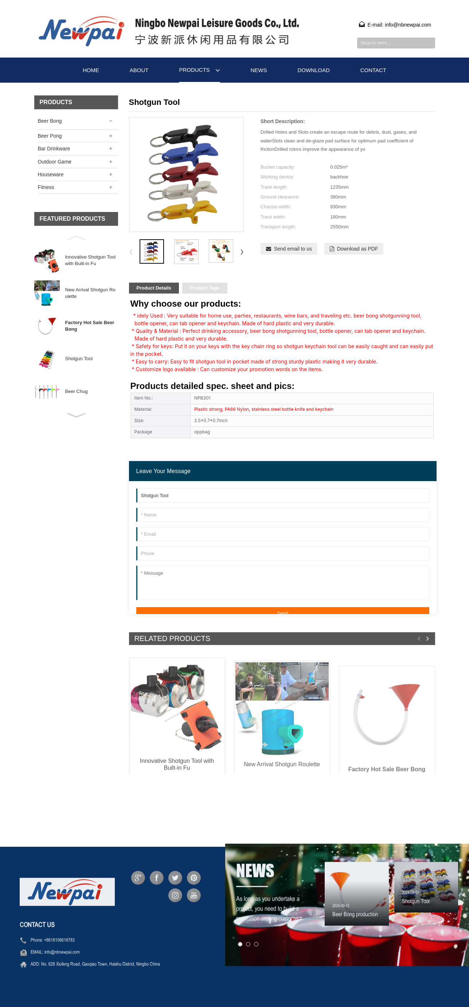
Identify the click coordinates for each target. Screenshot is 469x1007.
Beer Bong (50, 121)
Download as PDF (357, 249)
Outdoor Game (55, 162)
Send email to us (293, 249)
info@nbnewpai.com (62, 970)
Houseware (51, 174)
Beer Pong (50, 136)
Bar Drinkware (54, 149)
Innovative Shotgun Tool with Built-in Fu (90, 260)
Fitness (46, 187)
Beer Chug (76, 391)
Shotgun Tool (79, 358)
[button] (76, 237)
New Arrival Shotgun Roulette (90, 293)
